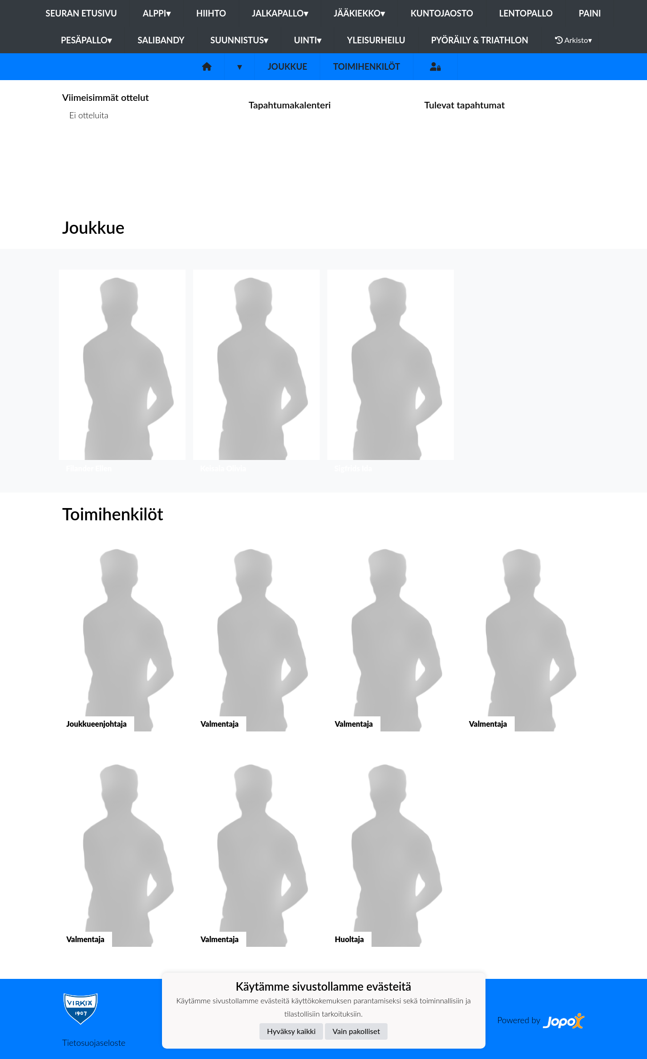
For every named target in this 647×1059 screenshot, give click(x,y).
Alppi (156, 13)
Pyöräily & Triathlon (479, 40)
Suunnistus (239, 40)
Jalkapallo (280, 13)
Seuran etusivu (81, 13)
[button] (122, 373)
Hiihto (211, 13)
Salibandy (160, 40)
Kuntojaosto (442, 13)
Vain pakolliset (356, 1030)
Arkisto (573, 40)
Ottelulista (85, 151)
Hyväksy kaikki (291, 1030)
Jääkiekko (359, 13)
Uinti (307, 40)
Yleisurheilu (376, 40)
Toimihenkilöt (366, 66)
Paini (590, 13)
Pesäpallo (86, 40)
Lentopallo (526, 13)
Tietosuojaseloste (93, 1042)
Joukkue (287, 66)
